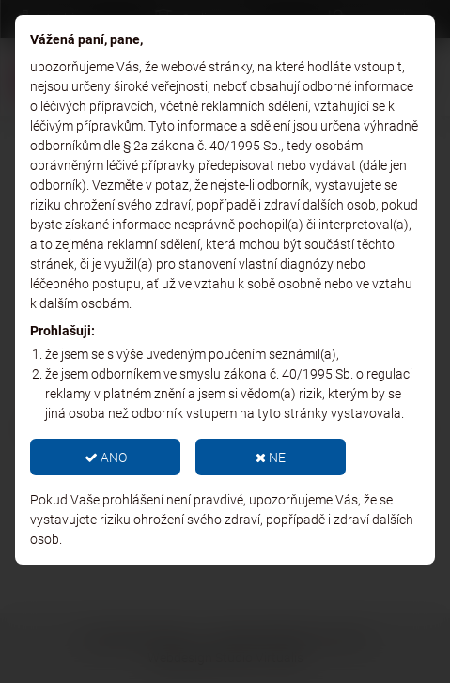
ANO (106, 457)
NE (271, 457)
